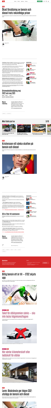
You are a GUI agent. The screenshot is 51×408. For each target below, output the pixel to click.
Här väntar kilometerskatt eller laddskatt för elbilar (33, 78)
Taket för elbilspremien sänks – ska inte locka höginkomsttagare (33, 74)
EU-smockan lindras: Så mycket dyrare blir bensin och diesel (33, 217)
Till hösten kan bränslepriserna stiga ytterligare (9, 85)
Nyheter (15, 1)
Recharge (26, 1)
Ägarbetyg (22, 1)
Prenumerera (40, 1)
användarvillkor (32, 264)
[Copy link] (3, 179)
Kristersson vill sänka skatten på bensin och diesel (33, 66)
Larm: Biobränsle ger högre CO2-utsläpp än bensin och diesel (32, 83)
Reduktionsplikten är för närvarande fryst (8, 78)
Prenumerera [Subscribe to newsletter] (45, 262)
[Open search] (46, 1)
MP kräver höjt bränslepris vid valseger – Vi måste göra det (33, 212)
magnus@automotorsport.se (17, 242)
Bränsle (12, 249)
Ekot (18, 63)
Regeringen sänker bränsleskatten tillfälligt (33, 203)
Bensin (3, 249)
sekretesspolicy (28, 264)
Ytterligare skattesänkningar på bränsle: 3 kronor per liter (33, 199)
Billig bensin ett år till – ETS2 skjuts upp (33, 70)
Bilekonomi (4, 113)
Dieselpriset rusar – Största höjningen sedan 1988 (33, 208)
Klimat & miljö (8, 113)
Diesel (15, 249)
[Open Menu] (48, 1)
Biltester (19, 1)
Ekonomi (19, 249)
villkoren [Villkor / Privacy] (34, 262)
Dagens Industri (6, 221)
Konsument (4, 251)
